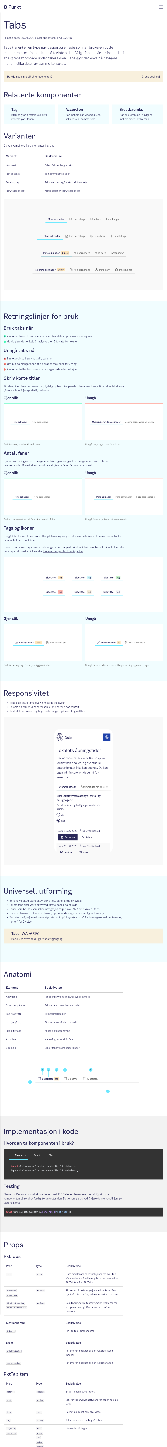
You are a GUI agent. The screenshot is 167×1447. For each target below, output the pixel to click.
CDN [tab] (49, 1155)
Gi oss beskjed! (151, 77)
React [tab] (35, 1155)
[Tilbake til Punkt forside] (15, 7)
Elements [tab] (18, 1155)
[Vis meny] (161, 7)
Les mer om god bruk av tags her (63, 551)
